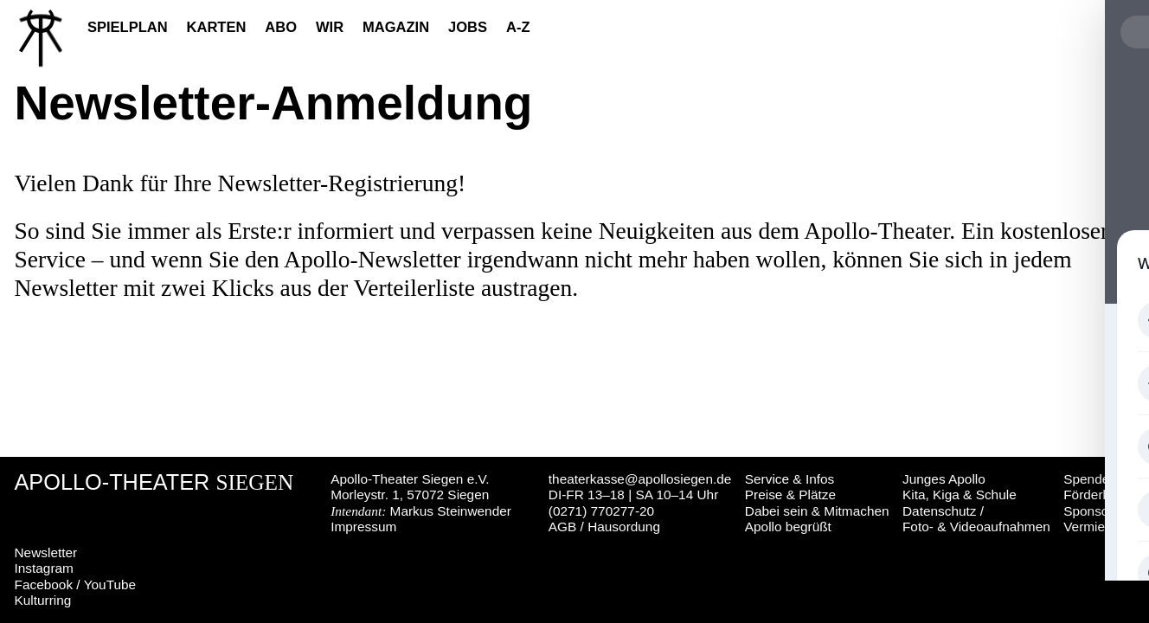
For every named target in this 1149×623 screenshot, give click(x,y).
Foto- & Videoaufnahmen (976, 526)
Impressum (363, 526)
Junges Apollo (943, 479)
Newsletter (46, 552)
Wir (329, 27)
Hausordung (623, 526)
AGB (563, 526)
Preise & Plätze (790, 494)
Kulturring (43, 600)
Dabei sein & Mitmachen (817, 511)
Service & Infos (790, 479)
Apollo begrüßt (788, 526)
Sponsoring (1097, 511)
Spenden (1090, 479)
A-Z (518, 27)
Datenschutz (939, 511)
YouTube (110, 584)
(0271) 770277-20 (601, 511)
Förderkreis (1097, 494)
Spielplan (127, 27)
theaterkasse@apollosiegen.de (640, 479)
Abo (281, 27)
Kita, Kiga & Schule (959, 494)
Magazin (396, 27)
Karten (217, 27)
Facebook (44, 584)
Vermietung (1097, 526)
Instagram (44, 568)
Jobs (467, 27)
